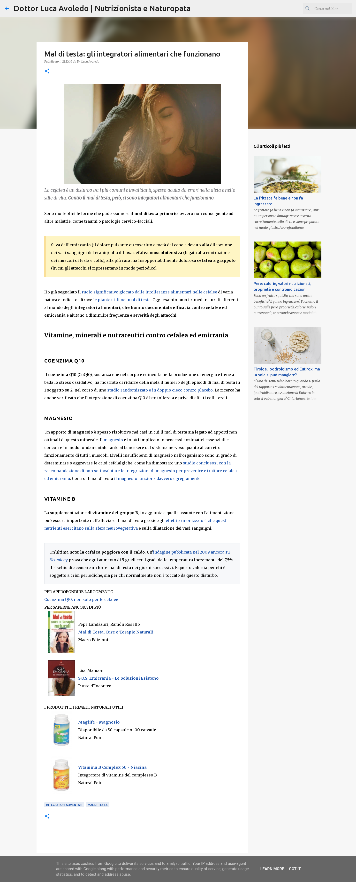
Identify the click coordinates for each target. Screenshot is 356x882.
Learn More (272, 869)
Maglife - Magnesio (99, 722)
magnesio (113, 439)
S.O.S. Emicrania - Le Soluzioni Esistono (118, 678)
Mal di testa (97, 804)
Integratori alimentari (64, 804)
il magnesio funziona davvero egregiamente (157, 478)
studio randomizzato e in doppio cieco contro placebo (160, 390)
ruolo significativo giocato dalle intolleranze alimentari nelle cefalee (149, 292)
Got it (295, 869)
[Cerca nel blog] (326, 8)
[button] (47, 71)
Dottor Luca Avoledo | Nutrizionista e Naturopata (102, 8)
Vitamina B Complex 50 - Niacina (112, 767)
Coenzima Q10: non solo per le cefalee (81, 599)
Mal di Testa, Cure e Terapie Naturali (115, 632)
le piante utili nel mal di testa (122, 299)
